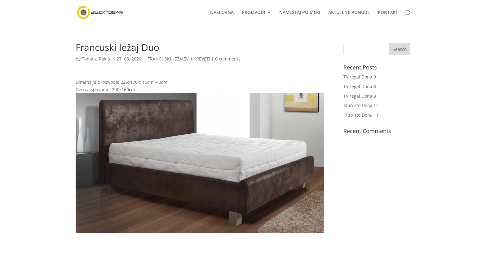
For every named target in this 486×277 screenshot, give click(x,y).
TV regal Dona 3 (359, 96)
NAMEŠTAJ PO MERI (299, 12)
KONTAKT (388, 12)
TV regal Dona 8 (359, 86)
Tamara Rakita (97, 59)
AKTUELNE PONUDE (349, 12)
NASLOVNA (222, 12)
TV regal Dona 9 (359, 77)
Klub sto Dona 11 (361, 115)
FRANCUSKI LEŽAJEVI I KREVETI (179, 59)
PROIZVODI (253, 12)
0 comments (228, 59)
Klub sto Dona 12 (361, 105)
